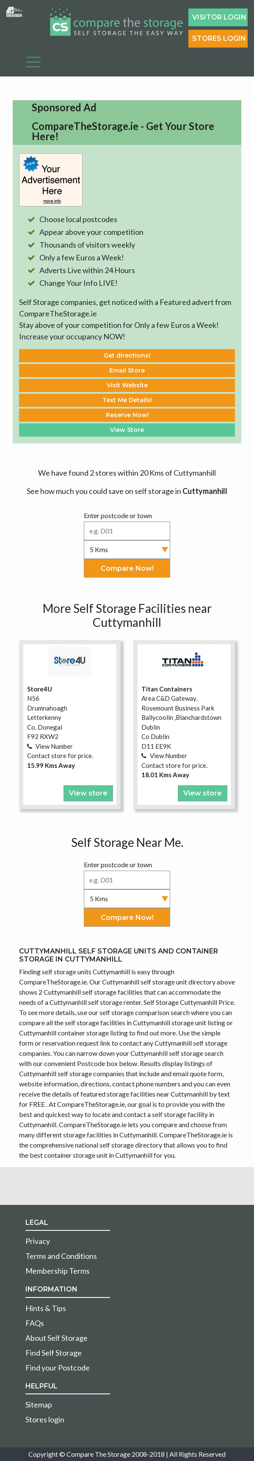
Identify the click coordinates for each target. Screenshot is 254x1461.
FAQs (34, 1323)
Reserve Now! (127, 415)
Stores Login (219, 38)
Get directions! (127, 355)
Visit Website (127, 385)
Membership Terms (57, 1270)
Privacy (37, 1241)
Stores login (44, 1419)
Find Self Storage (53, 1352)
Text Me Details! (127, 400)
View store (88, 793)
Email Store (127, 370)
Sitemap (38, 1404)
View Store (127, 430)
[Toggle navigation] (33, 62)
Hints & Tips (45, 1308)
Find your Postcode (57, 1367)
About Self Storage (56, 1338)
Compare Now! (127, 568)
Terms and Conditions (61, 1256)
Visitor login (219, 17)
